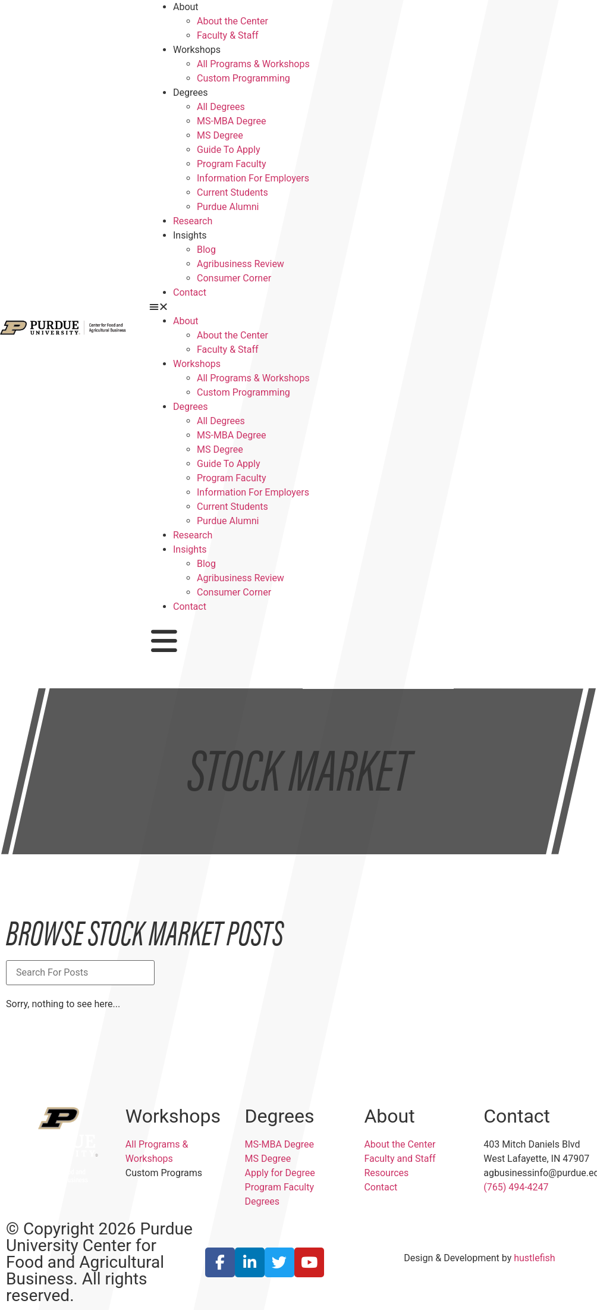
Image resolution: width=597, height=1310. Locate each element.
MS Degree (220, 135)
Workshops (197, 49)
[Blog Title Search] (80, 972)
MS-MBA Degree (231, 121)
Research (192, 221)
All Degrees (221, 106)
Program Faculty (231, 164)
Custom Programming (243, 78)
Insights (190, 235)
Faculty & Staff (228, 35)
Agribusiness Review (240, 263)
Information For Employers (253, 178)
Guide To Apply (228, 149)
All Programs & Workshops (253, 64)
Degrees (190, 92)
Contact (189, 292)
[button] (298, 307)
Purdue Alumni (228, 206)
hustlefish (534, 1258)
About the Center (232, 21)
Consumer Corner (234, 278)
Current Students (232, 192)
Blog (206, 249)
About (186, 6)
